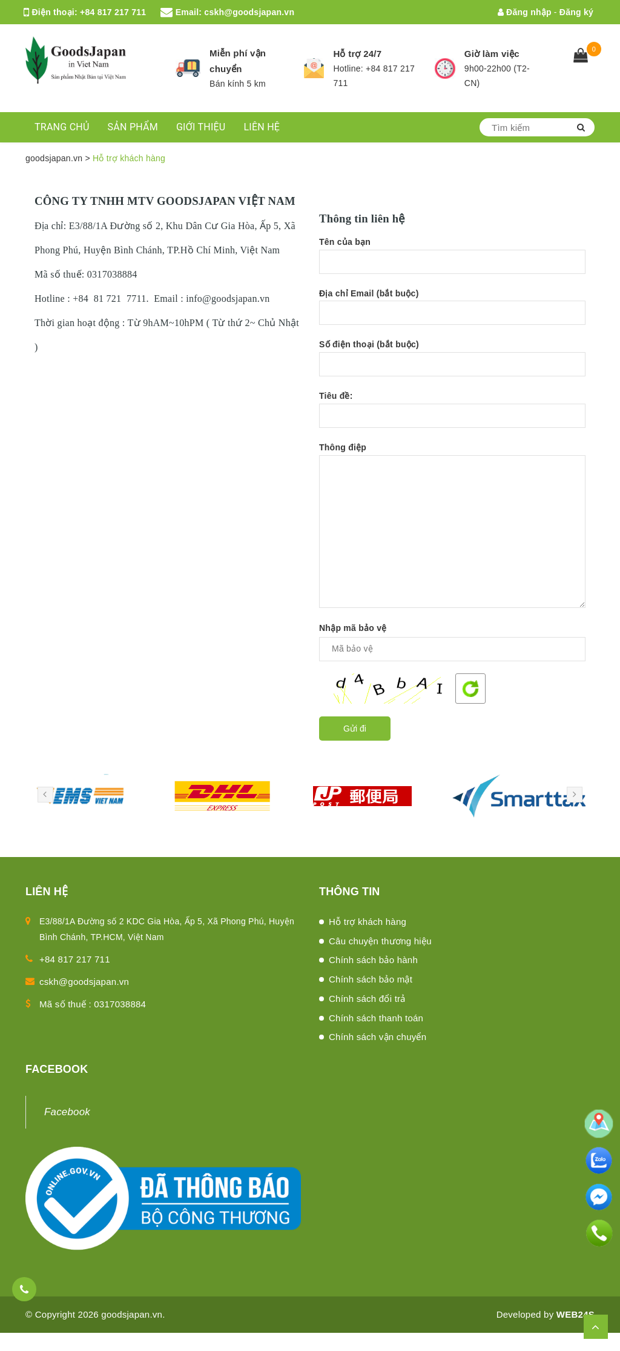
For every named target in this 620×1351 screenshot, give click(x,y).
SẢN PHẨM (133, 127)
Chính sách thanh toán (376, 1018)
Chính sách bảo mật (370, 979)
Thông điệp (452, 525)
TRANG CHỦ (62, 127)
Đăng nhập (525, 12)
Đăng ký (576, 12)
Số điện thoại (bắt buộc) (452, 363)
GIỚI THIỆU (201, 127)
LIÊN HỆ (261, 127)
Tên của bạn (452, 261)
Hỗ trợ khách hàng (367, 921)
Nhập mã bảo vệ (353, 628)
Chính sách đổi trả (367, 998)
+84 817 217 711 (113, 12)
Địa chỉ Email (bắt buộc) (452, 313)
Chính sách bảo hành (373, 960)
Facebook (67, 1112)
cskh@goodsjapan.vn (249, 12)
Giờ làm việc (491, 53)
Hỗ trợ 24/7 (357, 53)
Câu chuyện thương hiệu (380, 941)
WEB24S (575, 1314)
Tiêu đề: (452, 415)
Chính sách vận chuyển (377, 1037)
